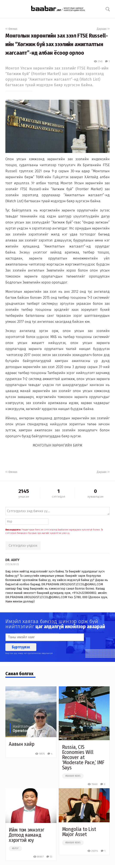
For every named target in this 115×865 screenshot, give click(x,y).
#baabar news (72, 776)
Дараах (103, 29)
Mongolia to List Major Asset (79, 831)
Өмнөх (11, 29)
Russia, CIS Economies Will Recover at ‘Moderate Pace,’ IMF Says (83, 757)
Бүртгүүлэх (21, 647)
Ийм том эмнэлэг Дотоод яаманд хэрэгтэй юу (26, 835)
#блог (15, 848)
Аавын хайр (21, 744)
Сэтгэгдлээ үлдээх (23, 545)
